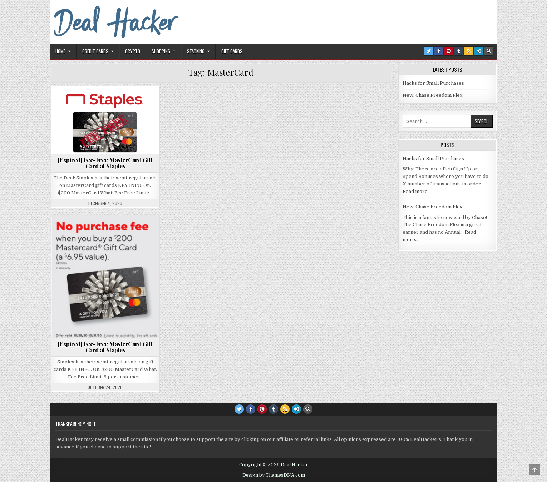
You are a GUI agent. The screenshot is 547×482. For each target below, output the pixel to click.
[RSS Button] (468, 51)
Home (60, 51)
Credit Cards (95, 51)
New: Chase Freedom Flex (432, 95)
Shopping (161, 51)
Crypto (132, 51)
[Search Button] (488, 51)
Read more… (417, 191)
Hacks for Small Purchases (433, 83)
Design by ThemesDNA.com (273, 475)
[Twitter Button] (428, 51)
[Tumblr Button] (458, 51)
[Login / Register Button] (478, 51)
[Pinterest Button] (448, 51)
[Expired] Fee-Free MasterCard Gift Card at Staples (105, 163)
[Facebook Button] (438, 51)
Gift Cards (231, 51)
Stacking (195, 51)
